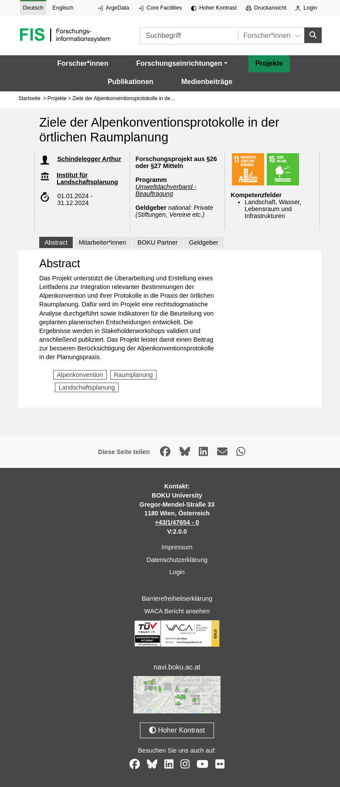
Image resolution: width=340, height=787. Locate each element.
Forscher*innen (82, 63)
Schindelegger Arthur (89, 158)
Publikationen (130, 81)
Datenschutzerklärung (176, 559)
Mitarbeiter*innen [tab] (102, 242)
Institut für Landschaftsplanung (87, 178)
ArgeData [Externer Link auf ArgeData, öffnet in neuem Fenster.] (113, 7)
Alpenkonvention (80, 374)
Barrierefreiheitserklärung (177, 598)
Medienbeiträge (206, 81)
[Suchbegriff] (189, 35)
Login (306, 7)
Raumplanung (133, 374)
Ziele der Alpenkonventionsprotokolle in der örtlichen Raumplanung (149, 98)
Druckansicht (266, 7)
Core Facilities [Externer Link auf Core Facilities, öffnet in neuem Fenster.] (160, 7)
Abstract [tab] (56, 242)
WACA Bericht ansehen (177, 611)
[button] (181, 63)
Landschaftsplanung (87, 387)
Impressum (176, 547)
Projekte (269, 63)
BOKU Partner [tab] (158, 242)
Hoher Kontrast (214, 7)
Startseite (29, 98)
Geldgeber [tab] (203, 242)
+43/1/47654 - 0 (177, 522)
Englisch (62, 7)
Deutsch (33, 7)
